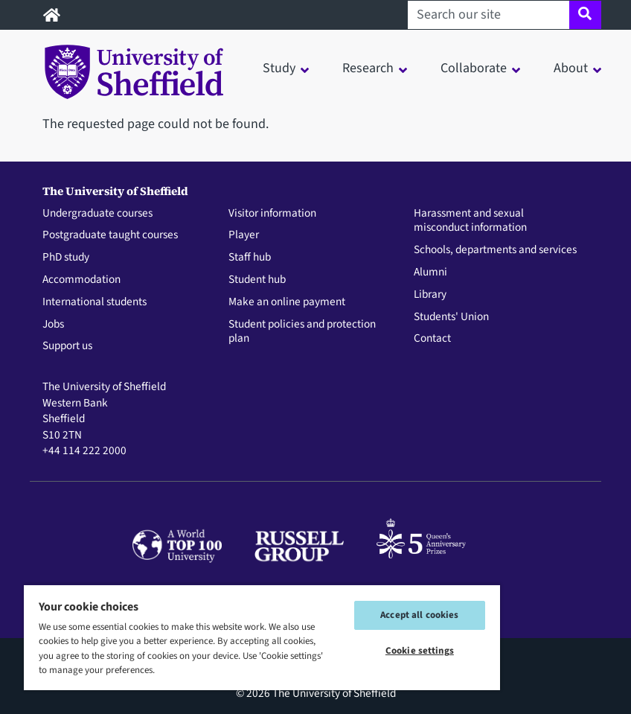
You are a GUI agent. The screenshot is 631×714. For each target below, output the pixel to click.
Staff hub (249, 257)
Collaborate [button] (474, 68)
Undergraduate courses (97, 213)
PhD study (65, 257)
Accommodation (81, 279)
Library (430, 294)
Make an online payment (286, 302)
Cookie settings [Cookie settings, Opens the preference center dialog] (419, 650)
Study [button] (279, 68)
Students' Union (451, 317)
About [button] (571, 68)
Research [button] (368, 68)
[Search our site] (488, 15)
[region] (262, 637)
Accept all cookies (419, 615)
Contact (432, 338)
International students (94, 302)
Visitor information (272, 213)
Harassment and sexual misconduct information (470, 221)
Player (243, 235)
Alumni (430, 272)
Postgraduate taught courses (110, 235)
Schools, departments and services (495, 250)
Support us (67, 346)
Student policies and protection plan (302, 332)
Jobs (53, 324)
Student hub (257, 279)
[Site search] (585, 15)
